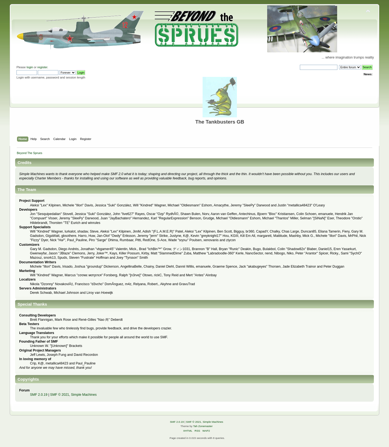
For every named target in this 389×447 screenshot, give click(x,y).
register (42, 67)
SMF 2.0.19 (38, 395)
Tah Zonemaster (203, 426)
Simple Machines (84, 395)
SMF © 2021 (59, 395)
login (29, 67)
